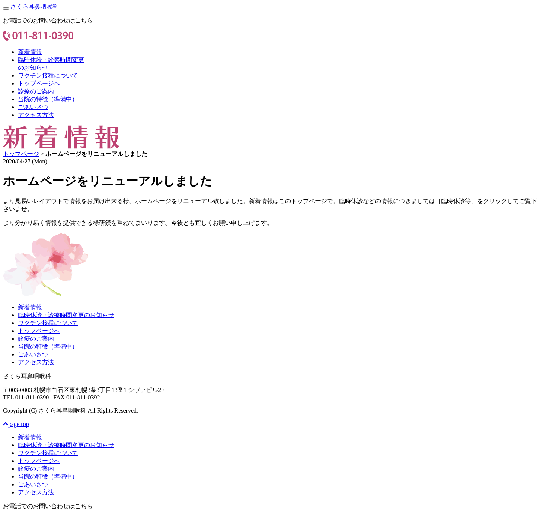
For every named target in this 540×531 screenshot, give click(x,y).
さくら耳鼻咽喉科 (34, 6)
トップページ (21, 154)
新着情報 (30, 52)
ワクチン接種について (48, 75)
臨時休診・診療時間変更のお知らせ (66, 315)
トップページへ (39, 83)
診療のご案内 (36, 91)
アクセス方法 (36, 115)
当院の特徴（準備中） (48, 99)
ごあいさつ (33, 107)
